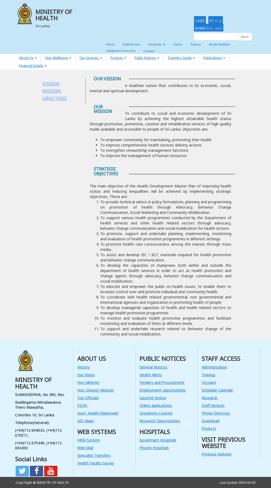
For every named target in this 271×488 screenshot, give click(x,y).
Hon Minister (88, 382)
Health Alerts (150, 374)
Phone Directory (216, 413)
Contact (149, 51)
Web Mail (85, 447)
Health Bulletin (219, 44)
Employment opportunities (162, 390)
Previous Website (217, 454)
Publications (214, 58)
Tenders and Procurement (161, 382)
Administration (214, 367)
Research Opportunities (159, 420)
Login (200, 19)
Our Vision (86, 374)
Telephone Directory (121, 51)
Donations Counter (156, 413)
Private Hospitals (154, 447)
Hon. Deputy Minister (95, 390)
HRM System (88, 440)
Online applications (155, 405)
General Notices (153, 367)
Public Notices (146, 58)
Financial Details (33, 65)
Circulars (209, 382)
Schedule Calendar (217, 390)
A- (220, 20)
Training (208, 374)
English (200, 28)
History (83, 367)
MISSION (51, 91)
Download (210, 420)
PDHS (82, 405)
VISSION (51, 84)
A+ (211, 19)
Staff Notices (213, 405)
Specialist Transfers (94, 455)
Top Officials (88, 397)
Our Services (90, 58)
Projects (118, 58)
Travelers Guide (181, 58)
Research (210, 397)
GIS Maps (85, 420)
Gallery (195, 44)
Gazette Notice (152, 397)
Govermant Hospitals (157, 440)
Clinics (177, 44)
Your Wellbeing (58, 58)
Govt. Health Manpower (98, 413)
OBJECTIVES (54, 98)
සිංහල (210, 28)
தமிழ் (218, 28)
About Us (28, 58)
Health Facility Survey (95, 463)
